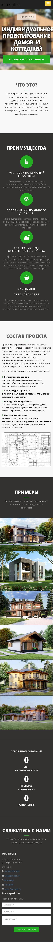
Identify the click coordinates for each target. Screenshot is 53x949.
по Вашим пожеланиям (26, 59)
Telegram (9, 885)
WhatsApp (9, 880)
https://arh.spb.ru (13, 889)
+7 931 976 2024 (12, 871)
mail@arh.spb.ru (12, 876)
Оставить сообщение (26, 929)
